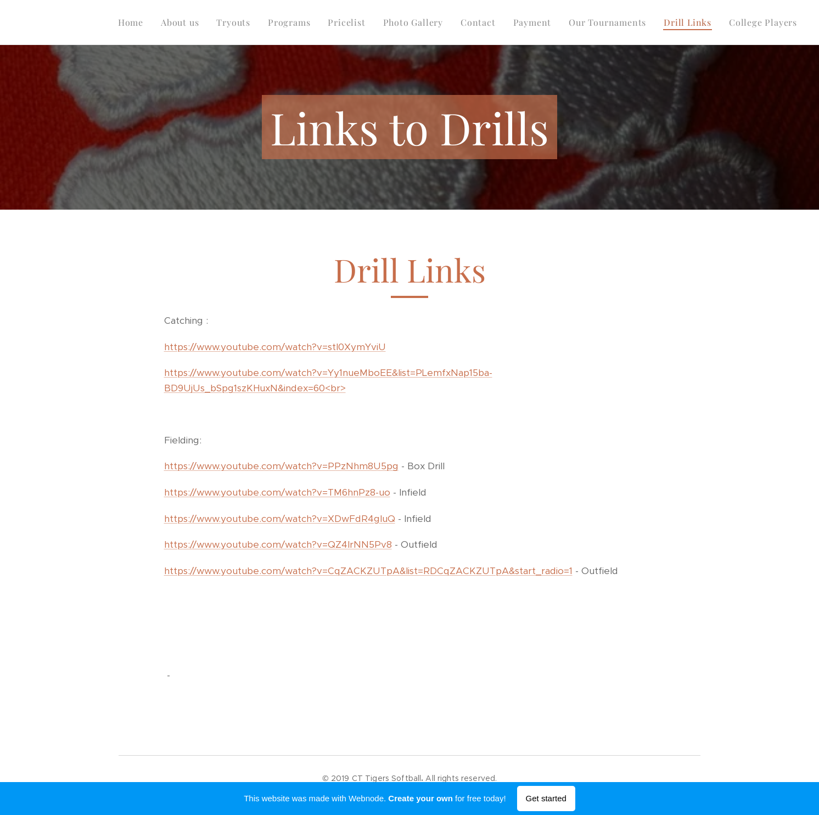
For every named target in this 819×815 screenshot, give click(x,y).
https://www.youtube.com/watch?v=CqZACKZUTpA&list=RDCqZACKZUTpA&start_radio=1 (368, 571)
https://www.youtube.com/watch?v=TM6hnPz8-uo (277, 492)
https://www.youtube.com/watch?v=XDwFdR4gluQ (279, 519)
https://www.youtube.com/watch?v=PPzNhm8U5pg (281, 466)
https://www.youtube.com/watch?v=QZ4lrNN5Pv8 (278, 544)
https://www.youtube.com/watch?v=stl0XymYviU (275, 347)
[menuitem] (133, 22)
